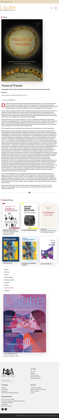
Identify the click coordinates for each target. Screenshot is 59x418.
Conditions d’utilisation (36, 387)
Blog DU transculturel (6, 406)
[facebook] (2, 409)
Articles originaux (35, 375)
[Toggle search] (56, 8)
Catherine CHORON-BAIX (9, 100)
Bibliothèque (4, 391)
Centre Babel (4, 404)
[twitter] (6, 409)
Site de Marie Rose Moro (7, 402)
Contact (32, 392)
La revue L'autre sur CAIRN (7, 399)
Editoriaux (33, 371)
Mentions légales (35, 391)
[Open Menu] (51, 8)
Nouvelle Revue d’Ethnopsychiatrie (9, 392)
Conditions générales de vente (38, 389)
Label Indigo (55, 415)
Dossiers (33, 373)
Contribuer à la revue (36, 378)
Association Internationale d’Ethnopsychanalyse (13, 401)
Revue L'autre (4, 389)
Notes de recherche (35, 376)
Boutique (3, 387)
